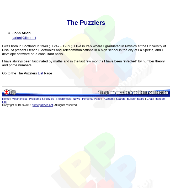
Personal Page (91, 98)
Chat (150, 98)
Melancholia (19, 98)
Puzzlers (108, 98)
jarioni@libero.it (24, 38)
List (40, 73)
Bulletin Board (135, 98)
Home (5, 98)
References (63, 98)
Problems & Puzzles (41, 98)
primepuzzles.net (42, 105)
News (76, 98)
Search (120, 98)
